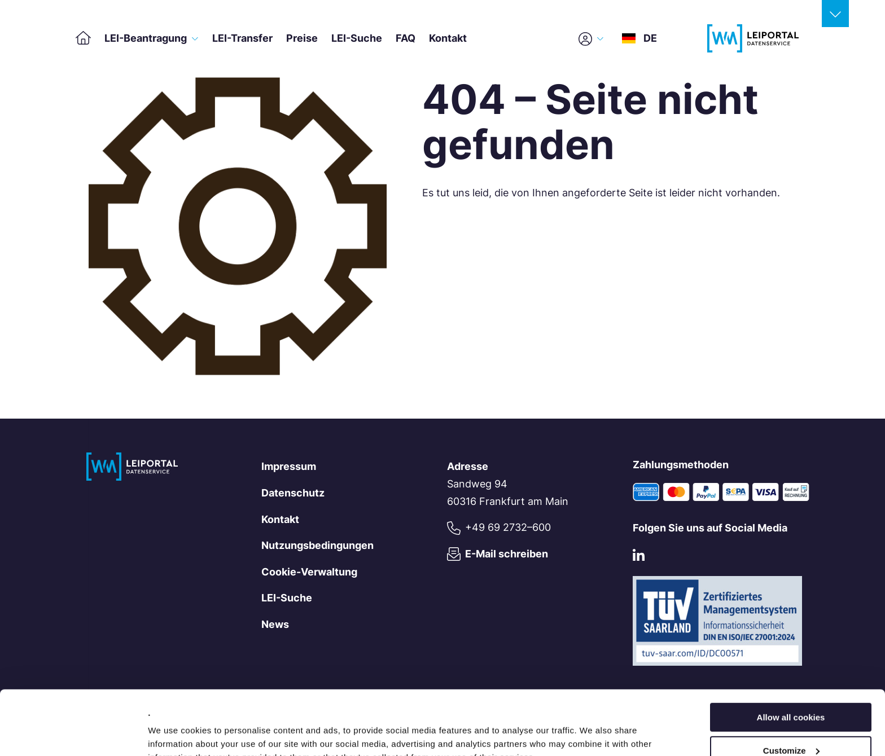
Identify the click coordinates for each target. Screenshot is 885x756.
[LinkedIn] (639, 558)
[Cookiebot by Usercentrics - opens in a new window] (73, 734)
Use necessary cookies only (790, 728)
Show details (174, 733)
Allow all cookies (791, 662)
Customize (791, 695)
